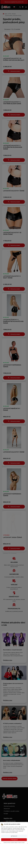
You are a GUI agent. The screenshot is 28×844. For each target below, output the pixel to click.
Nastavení (14, 836)
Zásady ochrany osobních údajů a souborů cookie (14, 842)
